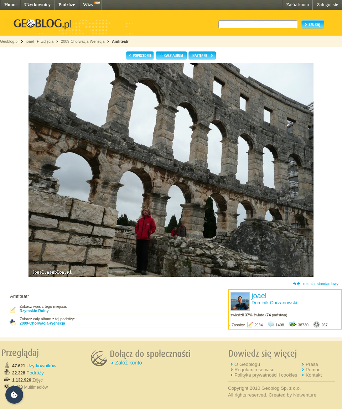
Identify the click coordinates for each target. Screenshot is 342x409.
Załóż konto (297, 4)
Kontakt (314, 375)
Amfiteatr (120, 41)
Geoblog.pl (9, 41)
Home (10, 4)
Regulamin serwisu (254, 369)
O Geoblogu (247, 364)
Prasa (312, 364)
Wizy (88, 4)
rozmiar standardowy (320, 283)
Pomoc (313, 369)
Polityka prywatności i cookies (265, 375)
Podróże (66, 4)
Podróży (35, 373)
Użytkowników (41, 365)
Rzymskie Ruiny (34, 311)
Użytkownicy (37, 4)
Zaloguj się (327, 4)
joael (30, 41)
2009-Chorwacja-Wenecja (82, 41)
